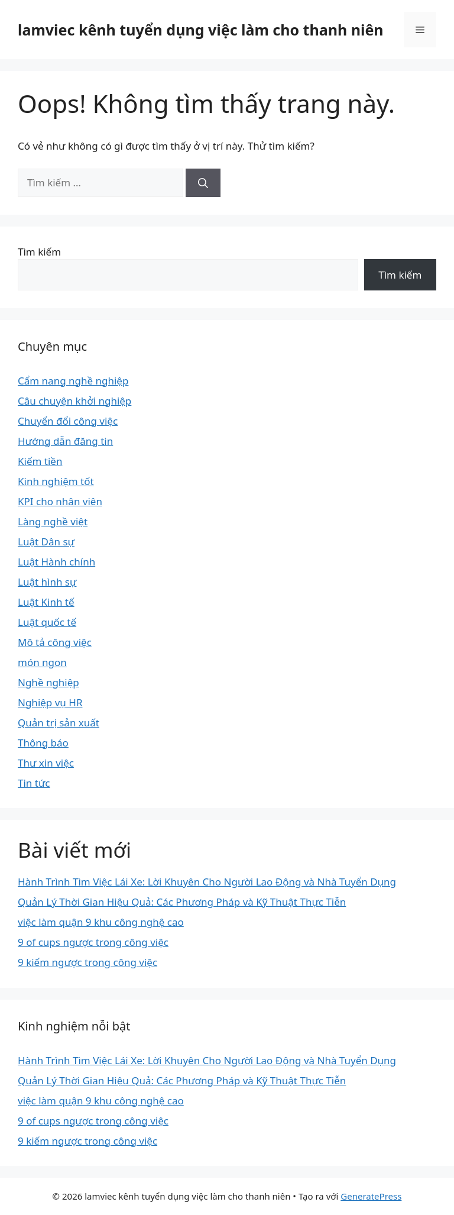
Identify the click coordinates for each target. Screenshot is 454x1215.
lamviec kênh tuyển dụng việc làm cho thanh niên (201, 30)
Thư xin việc (46, 763)
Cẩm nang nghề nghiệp (73, 380)
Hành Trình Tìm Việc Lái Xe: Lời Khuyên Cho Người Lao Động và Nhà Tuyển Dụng (207, 881)
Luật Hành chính (56, 561)
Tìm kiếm (39, 251)
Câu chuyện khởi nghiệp (74, 401)
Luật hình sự (47, 582)
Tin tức (34, 783)
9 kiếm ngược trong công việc (87, 962)
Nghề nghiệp (48, 682)
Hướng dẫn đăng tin (65, 441)
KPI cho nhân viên (60, 501)
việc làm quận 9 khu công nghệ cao (101, 922)
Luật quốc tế (47, 622)
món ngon (42, 662)
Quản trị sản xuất (58, 722)
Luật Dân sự (46, 541)
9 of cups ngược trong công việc (93, 942)
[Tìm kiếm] (203, 183)
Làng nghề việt (52, 521)
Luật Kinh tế (46, 602)
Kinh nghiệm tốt (56, 481)
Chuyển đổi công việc (68, 421)
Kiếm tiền (40, 461)
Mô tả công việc (55, 642)
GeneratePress (370, 1196)
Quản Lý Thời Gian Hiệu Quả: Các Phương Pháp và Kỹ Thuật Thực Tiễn (182, 902)
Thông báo (43, 742)
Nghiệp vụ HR (50, 702)
